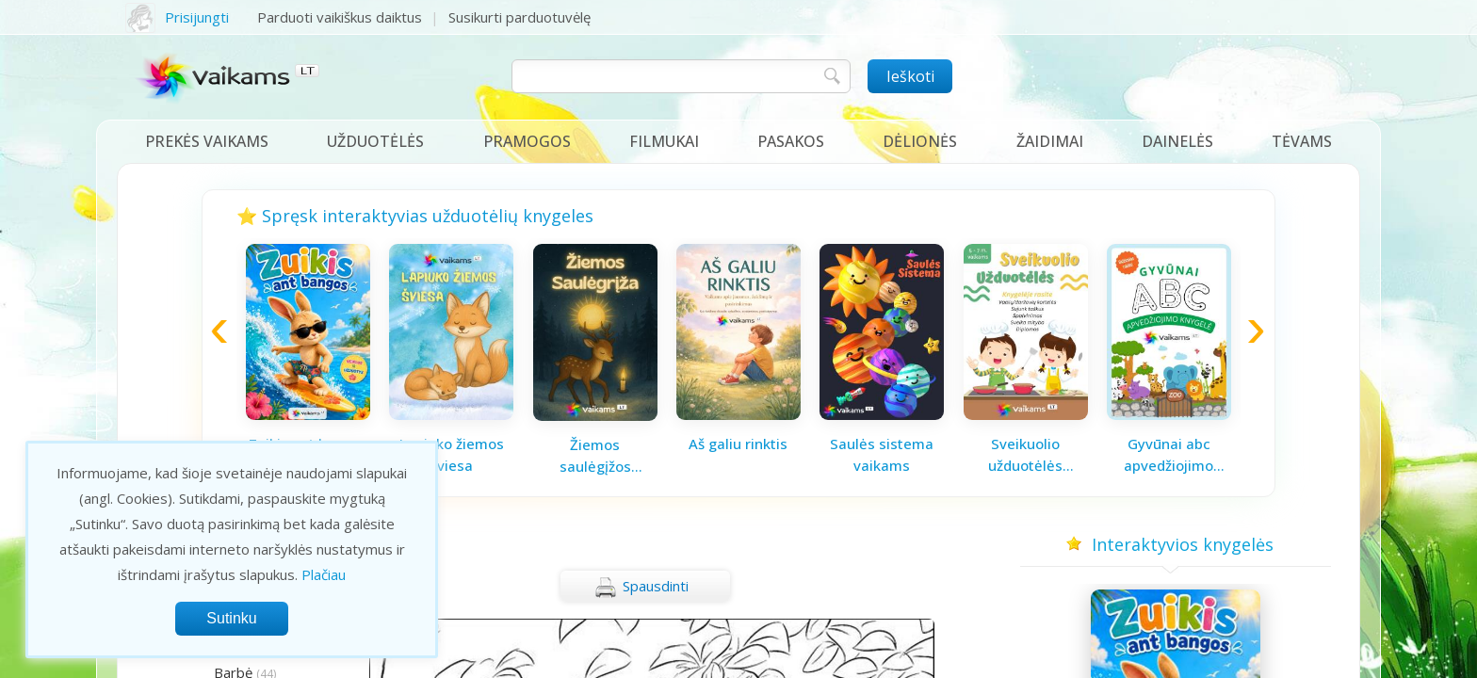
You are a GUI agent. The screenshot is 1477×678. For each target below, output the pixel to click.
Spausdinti (641, 587)
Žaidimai (1049, 141)
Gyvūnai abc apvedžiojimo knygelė (1168, 455)
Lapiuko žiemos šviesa (451, 454)
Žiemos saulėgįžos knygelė (595, 455)
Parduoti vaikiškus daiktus (339, 17)
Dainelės (1177, 141)
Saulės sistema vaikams (881, 454)
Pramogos (527, 141)
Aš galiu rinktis (738, 443)
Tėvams (1302, 141)
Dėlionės (920, 141)
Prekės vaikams (206, 141)
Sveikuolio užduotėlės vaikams (1025, 455)
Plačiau (323, 574)
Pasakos (790, 141)
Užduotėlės (375, 141)
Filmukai (664, 141)
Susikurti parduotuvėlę (519, 17)
